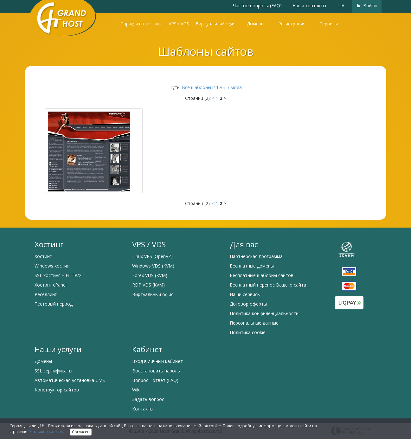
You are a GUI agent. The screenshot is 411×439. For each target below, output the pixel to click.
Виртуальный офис (216, 24)
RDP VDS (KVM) (148, 285)
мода (236, 87)
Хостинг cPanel (51, 285)
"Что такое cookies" (46, 431)
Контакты (142, 409)
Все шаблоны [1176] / (206, 87)
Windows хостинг (53, 266)
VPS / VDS (179, 24)
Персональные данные (254, 323)
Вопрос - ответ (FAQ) (155, 380)
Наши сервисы (245, 294)
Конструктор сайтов (57, 390)
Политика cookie (248, 332)
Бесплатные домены (252, 266)
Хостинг (43, 256)
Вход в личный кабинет (157, 361)
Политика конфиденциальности (264, 313)
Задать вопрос (148, 399)
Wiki (136, 390)
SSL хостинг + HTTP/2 (58, 275)
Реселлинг (46, 294)
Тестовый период (54, 304)
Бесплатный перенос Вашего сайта (268, 285)
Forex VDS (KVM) (149, 275)
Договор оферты (248, 304)
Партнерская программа (256, 256)
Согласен (81, 432)
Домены (255, 24)
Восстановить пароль (156, 371)
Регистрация (291, 24)
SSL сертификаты (53, 371)
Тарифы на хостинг (141, 24)
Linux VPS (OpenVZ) (152, 256)
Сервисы (328, 24)
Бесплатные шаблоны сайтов (261, 275)
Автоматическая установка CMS (70, 380)
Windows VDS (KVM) (153, 266)
